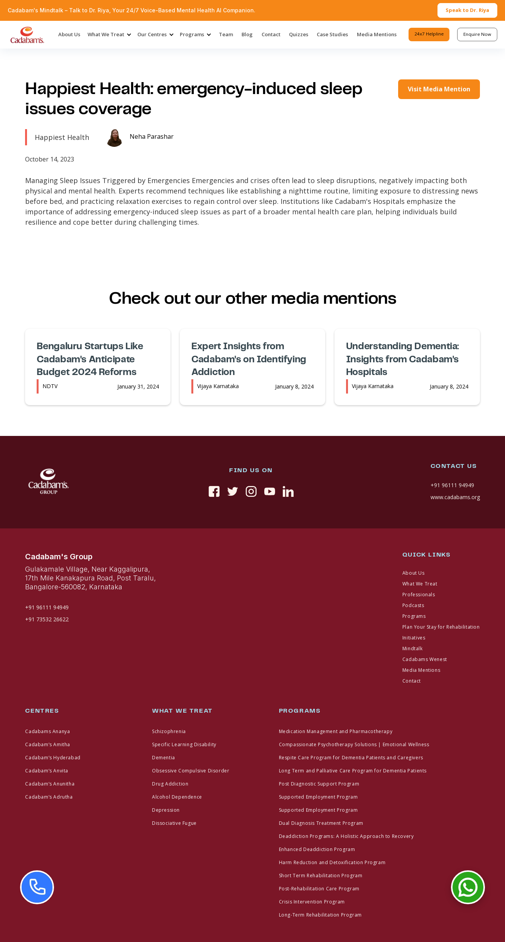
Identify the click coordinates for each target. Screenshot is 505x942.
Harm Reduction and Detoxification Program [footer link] (332, 862)
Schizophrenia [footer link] (169, 731)
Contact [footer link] (411, 681)
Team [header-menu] (226, 34)
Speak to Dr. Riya (467, 10)
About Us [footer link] (413, 573)
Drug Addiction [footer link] (170, 784)
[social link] (214, 491)
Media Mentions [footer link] (421, 670)
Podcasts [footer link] (413, 605)
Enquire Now (477, 34)
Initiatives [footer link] (414, 637)
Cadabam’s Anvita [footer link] (46, 770)
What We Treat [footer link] (419, 583)
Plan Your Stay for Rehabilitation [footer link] (441, 627)
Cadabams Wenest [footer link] (424, 659)
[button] (109, 35)
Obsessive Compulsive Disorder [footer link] (190, 770)
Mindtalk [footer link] (412, 648)
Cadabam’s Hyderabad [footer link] (52, 757)
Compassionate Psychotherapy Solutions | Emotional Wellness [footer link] (354, 744)
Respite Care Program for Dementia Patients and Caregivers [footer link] (351, 757)
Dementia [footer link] (163, 757)
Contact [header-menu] (271, 34)
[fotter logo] (48, 482)
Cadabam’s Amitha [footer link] (47, 744)
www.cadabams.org (455, 497)
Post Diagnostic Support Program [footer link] (319, 784)
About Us (69, 34)
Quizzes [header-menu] (298, 34)
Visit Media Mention (439, 89)
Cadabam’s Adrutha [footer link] (49, 797)
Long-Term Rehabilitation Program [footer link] (320, 915)
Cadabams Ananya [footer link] (47, 731)
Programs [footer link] (414, 616)
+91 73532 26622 (47, 619)
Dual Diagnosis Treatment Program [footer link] (321, 823)
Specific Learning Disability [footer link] (184, 744)
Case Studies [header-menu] (332, 34)
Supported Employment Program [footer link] (318, 797)
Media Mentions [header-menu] (377, 34)
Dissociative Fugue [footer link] (174, 823)
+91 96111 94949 (452, 485)
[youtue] (269, 491)
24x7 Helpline (429, 34)
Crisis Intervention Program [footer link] (312, 901)
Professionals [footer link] (418, 594)
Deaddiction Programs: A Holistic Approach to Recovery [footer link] (346, 836)
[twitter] (232, 491)
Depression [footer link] (166, 810)
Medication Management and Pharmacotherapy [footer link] (336, 731)
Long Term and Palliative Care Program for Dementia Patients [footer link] (353, 770)
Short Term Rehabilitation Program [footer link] (321, 875)
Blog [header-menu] (247, 34)
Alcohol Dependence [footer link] (177, 797)
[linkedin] (288, 491)
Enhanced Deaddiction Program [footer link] (317, 849)
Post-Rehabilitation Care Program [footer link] (319, 888)
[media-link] (139, 137)
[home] (27, 35)
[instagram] (251, 491)
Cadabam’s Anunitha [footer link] (49, 784)
